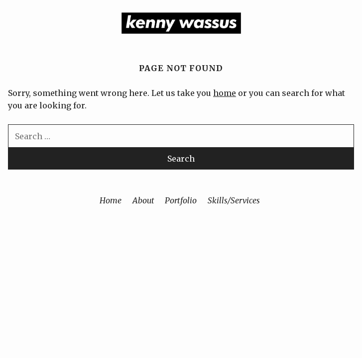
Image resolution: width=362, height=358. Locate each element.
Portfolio (181, 200)
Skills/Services (234, 200)
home (224, 93)
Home (110, 200)
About (143, 200)
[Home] (181, 31)
